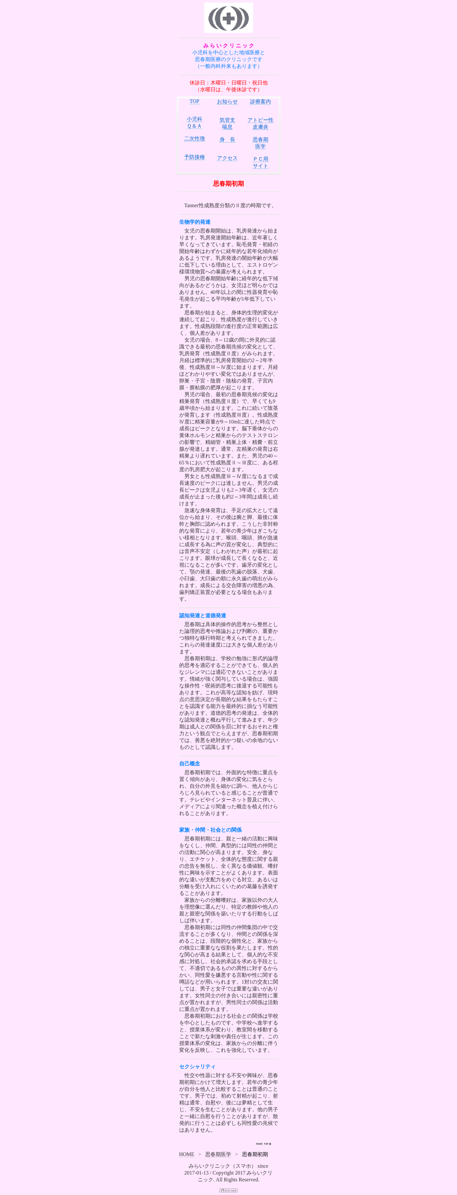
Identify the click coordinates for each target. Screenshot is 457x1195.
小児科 (194, 119)
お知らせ (227, 101)
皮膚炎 (260, 127)
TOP (194, 101)
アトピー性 (261, 120)
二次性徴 (194, 138)
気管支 (227, 120)
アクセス (227, 158)
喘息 (227, 127)
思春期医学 (218, 1154)
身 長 (227, 139)
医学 (260, 146)
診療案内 (260, 101)
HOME (187, 1154)
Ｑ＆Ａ (194, 126)
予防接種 (194, 157)
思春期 (260, 139)
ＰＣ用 (260, 159)
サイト (260, 166)
